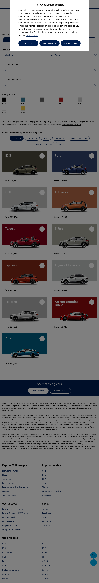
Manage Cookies (70, 43)
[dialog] (49, 291)
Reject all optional (49, 43)
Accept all (28, 43)
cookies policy (32, 35)
